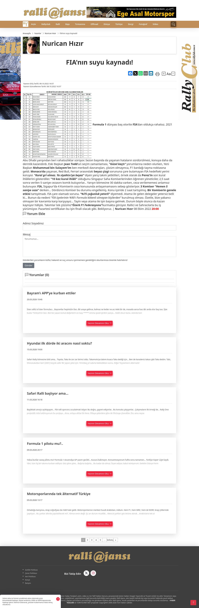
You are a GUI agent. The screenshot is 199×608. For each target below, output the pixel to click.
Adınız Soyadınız (33, 223)
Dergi (130, 24)
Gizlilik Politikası (31, 570)
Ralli (58, 24)
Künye (27, 580)
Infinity (110, 540)
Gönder (28, 265)
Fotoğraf (143, 24)
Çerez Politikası (31, 573)
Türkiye (119, 24)
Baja (67, 24)
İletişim (28, 583)
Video (155, 24)
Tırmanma (80, 24)
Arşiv (33, 24)
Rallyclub (45, 24)
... (104, 540)
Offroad (94, 24)
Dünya (107, 24)
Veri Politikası (30, 576)
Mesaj (26, 234)
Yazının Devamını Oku (99, 323)
